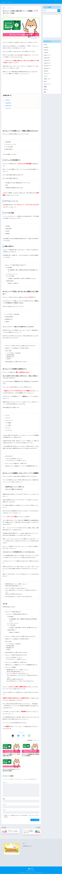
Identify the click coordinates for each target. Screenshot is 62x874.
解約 (45, 93)
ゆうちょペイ (36, 740)
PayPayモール (47, 69)
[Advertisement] (21, 84)
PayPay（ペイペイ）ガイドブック (13, 2)
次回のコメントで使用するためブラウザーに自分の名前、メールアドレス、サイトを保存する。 (21, 816)
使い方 (45, 82)
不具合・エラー (47, 79)
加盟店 (45, 87)
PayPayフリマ (47, 63)
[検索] (58, 10)
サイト (4, 810)
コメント (5, 782)
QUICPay (46, 71)
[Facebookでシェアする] (18, 736)
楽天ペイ (46, 90)
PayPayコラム (47, 60)
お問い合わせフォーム (28, 846)
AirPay (7, 100)
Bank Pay (8, 105)
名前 (4, 798)
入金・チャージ (47, 85)
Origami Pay (47, 58)
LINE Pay (8, 108)
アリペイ (46, 77)
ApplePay (8, 103)
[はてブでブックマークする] (24, 736)
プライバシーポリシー (30, 870)
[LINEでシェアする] (29, 736)
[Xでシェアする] (13, 736)
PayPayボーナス (48, 66)
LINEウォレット (47, 55)
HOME (31, 869)
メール (4, 804)
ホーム (24, 843)
